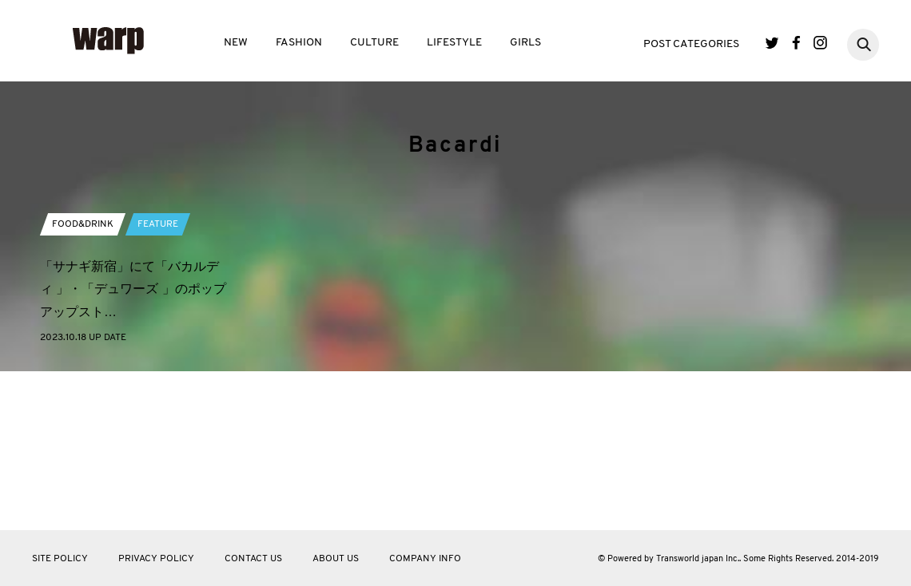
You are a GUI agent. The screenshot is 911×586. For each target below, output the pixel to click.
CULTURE (374, 43)
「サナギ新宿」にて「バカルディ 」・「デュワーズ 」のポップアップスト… (133, 431)
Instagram (820, 42)
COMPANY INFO (425, 559)
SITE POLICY (60, 559)
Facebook (796, 42)
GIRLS (525, 43)
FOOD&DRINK (82, 366)
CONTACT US (253, 559)
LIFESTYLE (454, 43)
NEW (236, 43)
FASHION (299, 43)
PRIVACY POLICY (156, 559)
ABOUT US (335, 559)
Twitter (772, 42)
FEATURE (157, 366)
